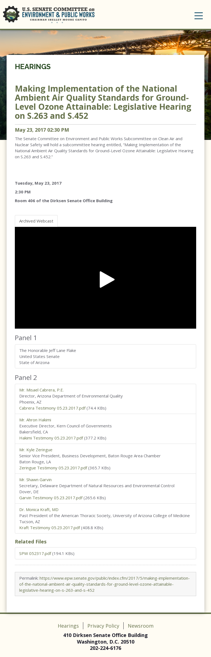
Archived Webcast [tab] (36, 221)
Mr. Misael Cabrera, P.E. (41, 390)
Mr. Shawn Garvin (35, 479)
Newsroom (141, 625)
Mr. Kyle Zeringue (35, 449)
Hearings (33, 67)
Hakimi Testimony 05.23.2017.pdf (51, 438)
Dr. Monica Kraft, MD (39, 509)
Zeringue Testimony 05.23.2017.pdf (53, 467)
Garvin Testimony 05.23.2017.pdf (50, 497)
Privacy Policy (103, 625)
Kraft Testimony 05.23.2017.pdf (49, 527)
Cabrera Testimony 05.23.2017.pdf (52, 408)
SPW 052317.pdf (35, 553)
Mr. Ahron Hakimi (35, 419)
